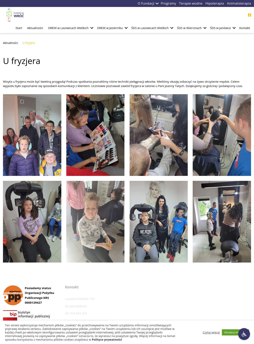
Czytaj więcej (211, 332)
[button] (157, 3)
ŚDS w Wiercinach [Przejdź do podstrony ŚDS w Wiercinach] (189, 28)
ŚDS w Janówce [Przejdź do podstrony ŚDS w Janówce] (220, 28)
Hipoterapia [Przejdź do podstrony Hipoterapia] (214, 3)
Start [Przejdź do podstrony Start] (18, 28)
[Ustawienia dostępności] (244, 334)
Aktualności (10, 43)
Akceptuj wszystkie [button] (235, 332)
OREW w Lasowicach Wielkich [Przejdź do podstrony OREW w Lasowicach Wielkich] (68, 28)
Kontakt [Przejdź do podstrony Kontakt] (244, 28)
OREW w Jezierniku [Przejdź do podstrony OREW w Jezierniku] (110, 28)
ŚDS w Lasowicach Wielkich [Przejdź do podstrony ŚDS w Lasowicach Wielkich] (150, 28)
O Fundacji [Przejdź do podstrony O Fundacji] (146, 3)
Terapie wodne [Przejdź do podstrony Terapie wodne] (190, 3)
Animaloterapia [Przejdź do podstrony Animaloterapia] (239, 3)
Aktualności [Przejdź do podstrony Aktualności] (35, 28)
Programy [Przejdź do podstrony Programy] (168, 3)
